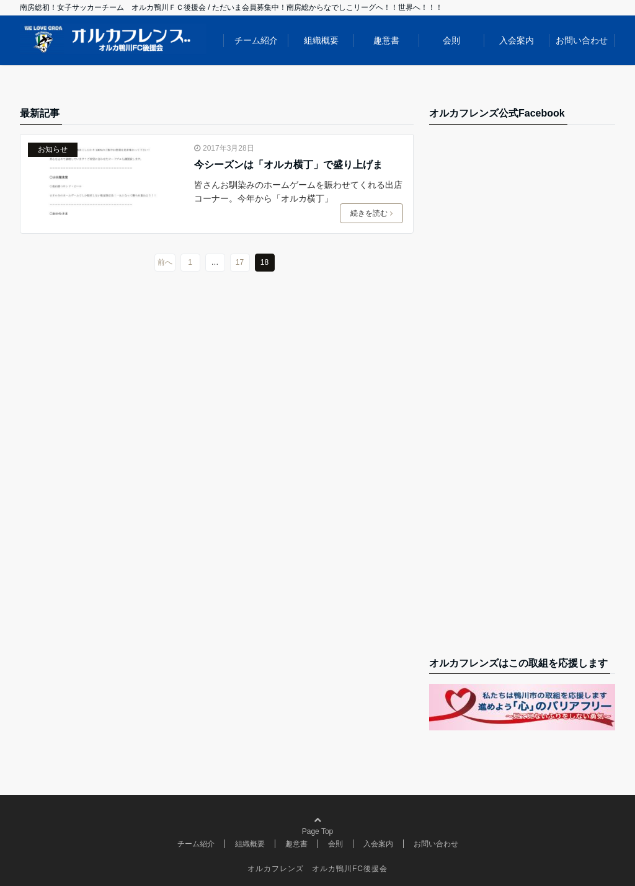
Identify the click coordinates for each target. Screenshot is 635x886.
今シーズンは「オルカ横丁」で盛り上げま (288, 164)
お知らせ (53, 149)
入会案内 (516, 40)
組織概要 (321, 40)
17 (240, 262)
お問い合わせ (582, 40)
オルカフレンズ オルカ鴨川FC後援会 (317, 868)
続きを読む (371, 213)
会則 (451, 40)
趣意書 (386, 40)
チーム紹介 (256, 40)
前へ (165, 262)
